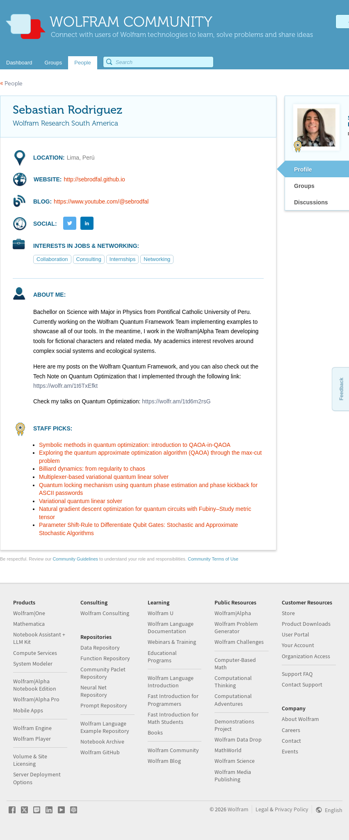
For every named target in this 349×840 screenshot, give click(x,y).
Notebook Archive (102, 741)
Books (155, 732)
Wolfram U (160, 613)
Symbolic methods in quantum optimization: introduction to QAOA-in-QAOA (134, 445)
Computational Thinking (233, 681)
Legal (262, 809)
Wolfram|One (29, 613)
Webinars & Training (172, 641)
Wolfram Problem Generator (236, 627)
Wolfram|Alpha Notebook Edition (34, 684)
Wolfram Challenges (239, 641)
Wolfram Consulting (104, 613)
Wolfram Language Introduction (171, 681)
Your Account (298, 645)
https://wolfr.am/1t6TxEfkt (65, 385)
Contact (291, 740)
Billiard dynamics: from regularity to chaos (92, 468)
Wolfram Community (173, 750)
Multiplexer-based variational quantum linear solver (104, 477)
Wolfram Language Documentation (171, 627)
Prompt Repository (103, 705)
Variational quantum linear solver (80, 501)
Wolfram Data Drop (238, 739)
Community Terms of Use (213, 558)
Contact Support (302, 684)
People (11, 83)
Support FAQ (297, 673)
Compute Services (35, 653)
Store (288, 613)
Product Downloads (306, 623)
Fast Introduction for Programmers (173, 699)
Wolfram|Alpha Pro (36, 699)
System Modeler (32, 663)
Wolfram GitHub (100, 752)
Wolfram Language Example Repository (104, 727)
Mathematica (29, 623)
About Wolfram (300, 719)
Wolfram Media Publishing (232, 775)
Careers (291, 730)
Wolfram (238, 809)
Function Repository (105, 658)
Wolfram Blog (164, 760)
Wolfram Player (32, 738)
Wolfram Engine (32, 728)
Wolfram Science (234, 760)
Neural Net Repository (93, 691)
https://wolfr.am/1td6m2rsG (176, 401)
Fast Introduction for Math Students (173, 718)
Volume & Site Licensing (30, 760)
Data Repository (100, 647)
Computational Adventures (233, 699)
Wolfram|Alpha (232, 613)
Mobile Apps (28, 710)
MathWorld (228, 750)
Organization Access (306, 656)
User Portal (295, 634)
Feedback (341, 389)
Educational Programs (162, 656)
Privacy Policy (291, 809)
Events (290, 751)
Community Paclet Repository (102, 673)
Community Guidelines (75, 558)
